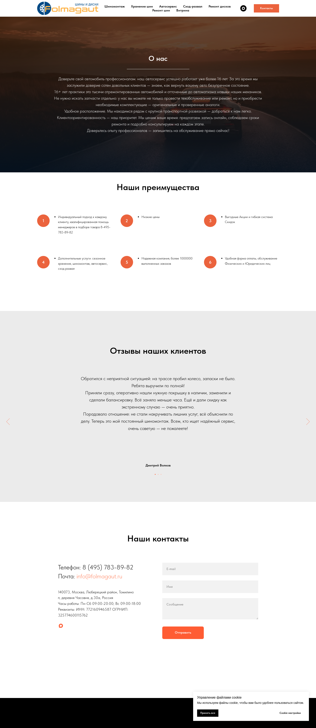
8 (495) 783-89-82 (107, 567)
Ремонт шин (161, 10)
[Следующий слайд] (308, 421)
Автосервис (168, 6)
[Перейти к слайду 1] (155, 474)
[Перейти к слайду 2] (158, 474)
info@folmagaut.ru (99, 576)
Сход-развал (192, 6)
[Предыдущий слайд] (8, 421)
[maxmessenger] (243, 8)
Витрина (182, 10)
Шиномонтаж (114, 6)
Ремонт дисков (220, 6)
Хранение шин (142, 6)
